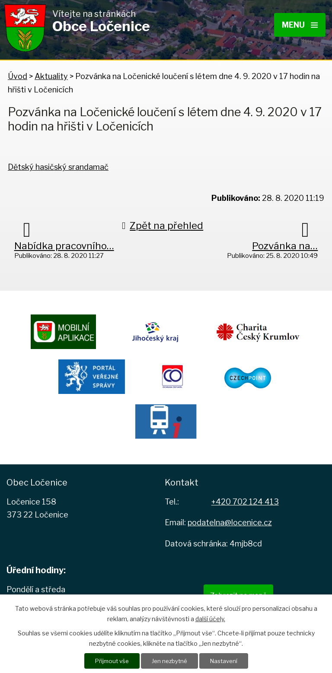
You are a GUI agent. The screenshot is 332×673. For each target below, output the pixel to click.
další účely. (210, 618)
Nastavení (226, 660)
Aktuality (51, 76)
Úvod (17, 76)
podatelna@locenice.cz (230, 522)
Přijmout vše (109, 660)
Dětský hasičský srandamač (58, 166)
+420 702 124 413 (245, 501)
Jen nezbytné (169, 660)
